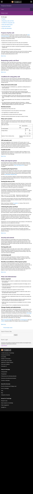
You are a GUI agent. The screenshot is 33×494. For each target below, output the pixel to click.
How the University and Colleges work (8, 386)
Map (2, 392)
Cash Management (24, 319)
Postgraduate (4, 373)
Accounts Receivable (7, 319)
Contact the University (5, 354)
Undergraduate (4, 371)
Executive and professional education (8, 378)
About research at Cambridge (7, 402)
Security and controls (6, 26)
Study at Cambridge (5, 369)
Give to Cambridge (5, 388)
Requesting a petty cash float (8, 20)
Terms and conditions (5, 364)
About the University (5, 384)
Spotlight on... (4, 407)
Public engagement (5, 405)
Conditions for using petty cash (8, 22)
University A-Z (4, 366)
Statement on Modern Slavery (7, 362)
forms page (29, 313)
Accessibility (3, 356)
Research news (4, 400)
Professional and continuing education (8, 376)
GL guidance (15, 203)
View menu (2, 2)
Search (31, 2)
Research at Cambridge (6, 398)
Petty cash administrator (7, 28)
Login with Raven (4, 345)
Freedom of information (5, 358)
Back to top (3, 55)
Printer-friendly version (7, 327)
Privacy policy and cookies (6, 360)
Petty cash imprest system (7, 24)
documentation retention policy (11, 174)
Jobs (2, 390)
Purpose (3, 18)
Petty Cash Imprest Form (19, 165)
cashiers (3, 321)
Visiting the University (5, 394)
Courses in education (5, 380)
